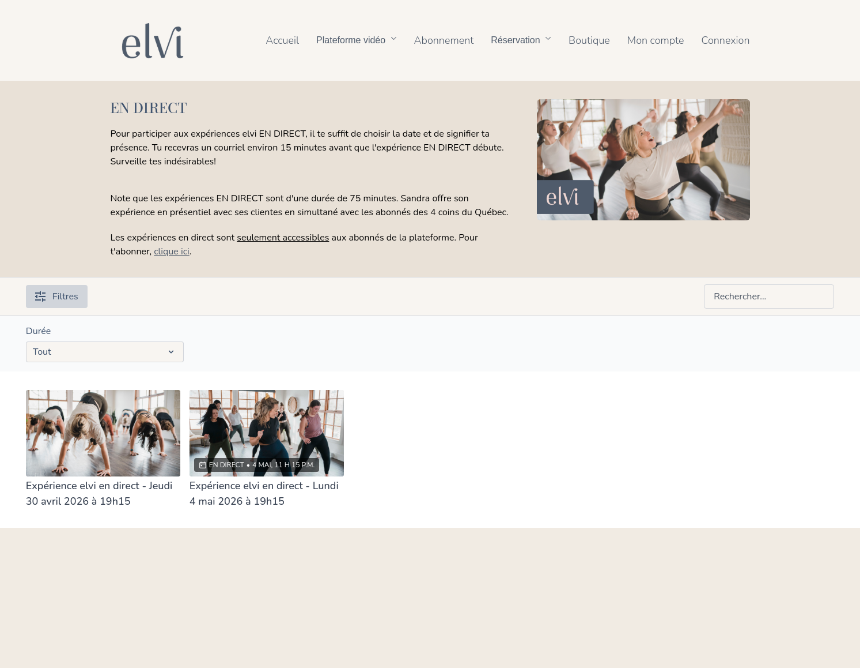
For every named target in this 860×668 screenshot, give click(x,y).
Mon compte (655, 40)
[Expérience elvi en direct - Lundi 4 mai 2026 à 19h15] (267, 493)
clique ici (172, 251)
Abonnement (444, 40)
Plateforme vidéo (356, 40)
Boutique (589, 40)
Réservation (521, 40)
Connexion (725, 40)
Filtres (56, 296)
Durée (38, 331)
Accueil (282, 40)
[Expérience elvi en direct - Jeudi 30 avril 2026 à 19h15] (103, 493)
